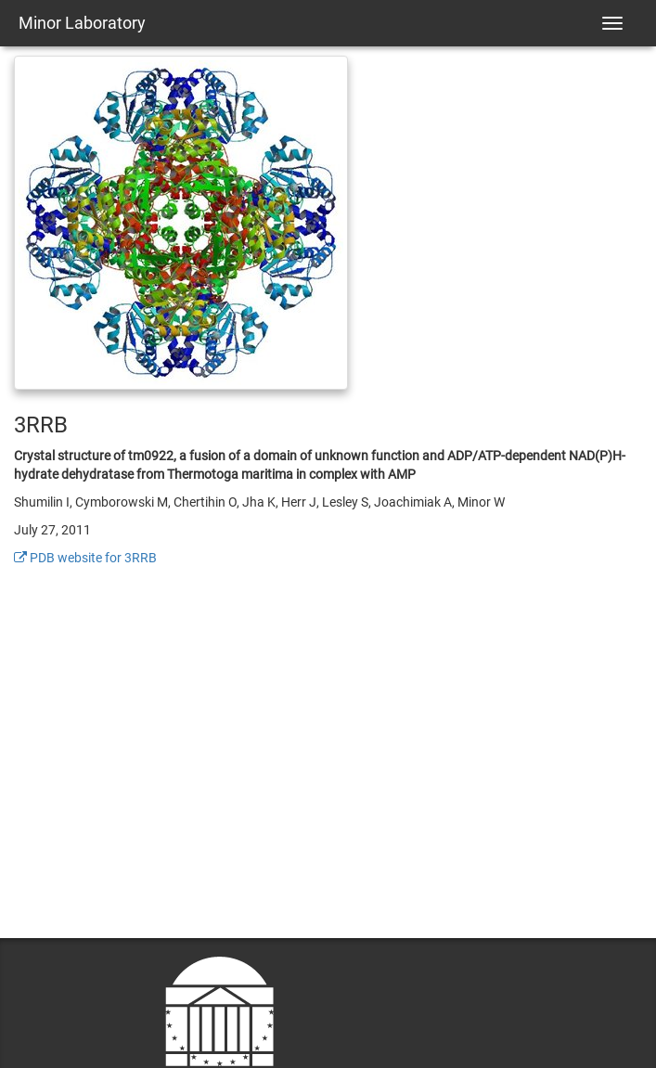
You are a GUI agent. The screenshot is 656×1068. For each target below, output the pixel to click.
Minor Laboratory (82, 22)
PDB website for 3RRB (85, 557)
